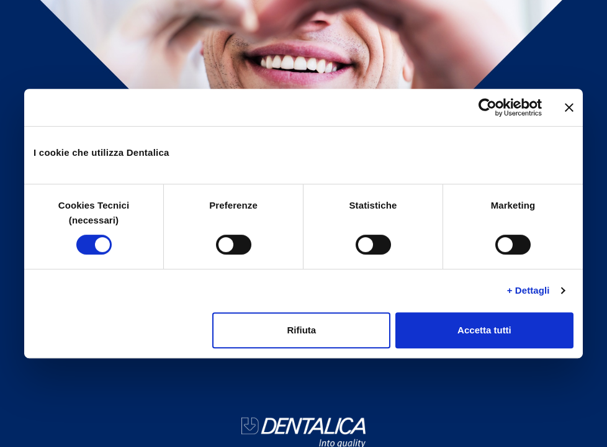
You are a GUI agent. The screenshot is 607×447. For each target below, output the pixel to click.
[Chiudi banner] (569, 107)
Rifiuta (302, 330)
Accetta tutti (484, 330)
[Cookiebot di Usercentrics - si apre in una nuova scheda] (487, 107)
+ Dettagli (528, 290)
